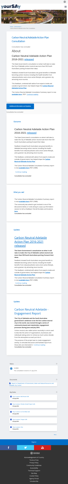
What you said (19, 192)
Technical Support (34, 471)
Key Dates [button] (33, 392)
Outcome (17, 122)
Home (11, 26)
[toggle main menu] (65, 6)
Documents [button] (33, 379)
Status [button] (33, 364)
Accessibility (34, 468)
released (29, 59)
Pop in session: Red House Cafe (21, 396)
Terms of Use (34, 460)
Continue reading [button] (32, 94)
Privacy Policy (34, 463)
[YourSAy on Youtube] (42, 447)
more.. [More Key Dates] (55, 434)
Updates (17, 230)
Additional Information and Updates (20, 106)
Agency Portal (34, 479)
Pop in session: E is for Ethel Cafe (21, 411)
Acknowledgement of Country (34, 457)
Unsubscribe (34, 481)
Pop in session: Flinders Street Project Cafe (24, 404)
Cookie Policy (34, 476)
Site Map (34, 473)
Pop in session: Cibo (18, 427)
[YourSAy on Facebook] (8, 447)
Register (34, 442)
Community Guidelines (34, 465)
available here (17, 94)
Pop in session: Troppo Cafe (20, 419)
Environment (18, 26)
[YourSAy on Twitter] (25, 447)
